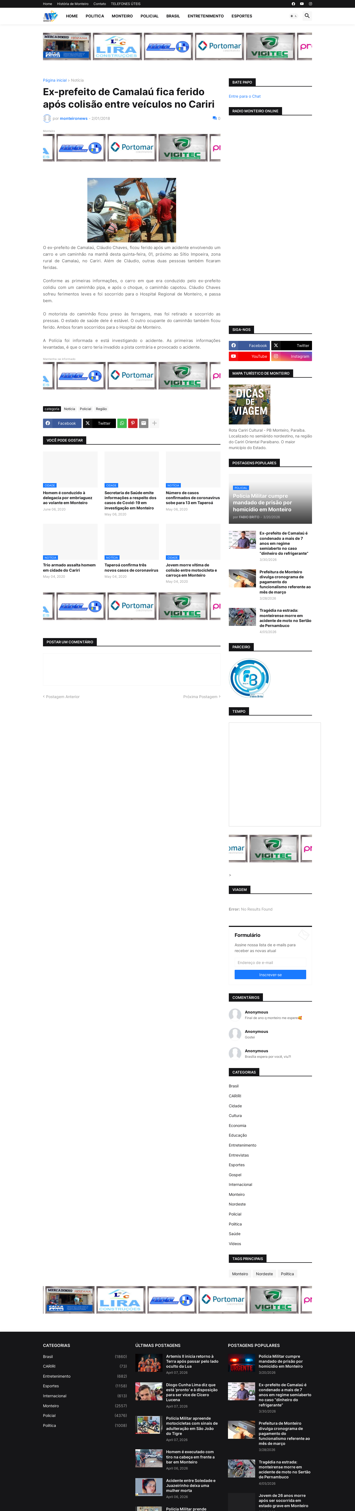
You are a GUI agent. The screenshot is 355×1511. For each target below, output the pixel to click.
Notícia (77, 80)
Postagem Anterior (63, 696)
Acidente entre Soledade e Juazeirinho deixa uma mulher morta (190, 1485)
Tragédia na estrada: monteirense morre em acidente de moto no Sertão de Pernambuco (285, 618)
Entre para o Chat (245, 96)
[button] (293, 16)
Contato (99, 4)
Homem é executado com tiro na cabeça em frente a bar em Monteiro (190, 1456)
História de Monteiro (72, 4)
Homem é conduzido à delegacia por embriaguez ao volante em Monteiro (67, 497)
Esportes (242, 16)
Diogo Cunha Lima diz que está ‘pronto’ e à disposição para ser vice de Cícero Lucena (192, 1392)
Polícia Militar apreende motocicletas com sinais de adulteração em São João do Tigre (192, 1426)
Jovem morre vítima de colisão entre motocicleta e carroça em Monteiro (191, 570)
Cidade (235, 1105)
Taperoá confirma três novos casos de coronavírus (131, 567)
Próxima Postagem (200, 696)
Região (101, 409)
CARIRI (235, 1095)
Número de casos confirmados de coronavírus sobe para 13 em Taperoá (193, 497)
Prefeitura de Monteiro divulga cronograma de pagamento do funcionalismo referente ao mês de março (285, 581)
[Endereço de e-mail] (270, 962)
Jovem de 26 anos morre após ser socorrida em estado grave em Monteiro (283, 1500)
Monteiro (122, 16)
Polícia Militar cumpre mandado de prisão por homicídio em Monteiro (281, 1361)
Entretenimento (206, 16)
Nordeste (237, 1204)
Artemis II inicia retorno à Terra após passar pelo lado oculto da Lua (192, 1361)
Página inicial (55, 80)
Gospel (235, 1174)
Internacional (240, 1184)
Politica (95, 16)
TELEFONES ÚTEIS (126, 4)
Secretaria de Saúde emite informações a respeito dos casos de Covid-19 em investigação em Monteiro (130, 500)
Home (47, 4)
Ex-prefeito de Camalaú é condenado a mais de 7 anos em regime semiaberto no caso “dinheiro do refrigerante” (284, 543)
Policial (150, 16)
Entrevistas (239, 1155)
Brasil (173, 16)
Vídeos (235, 1243)
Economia (237, 1125)
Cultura (235, 1115)
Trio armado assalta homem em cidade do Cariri (69, 567)
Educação (238, 1135)
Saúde (234, 1233)
